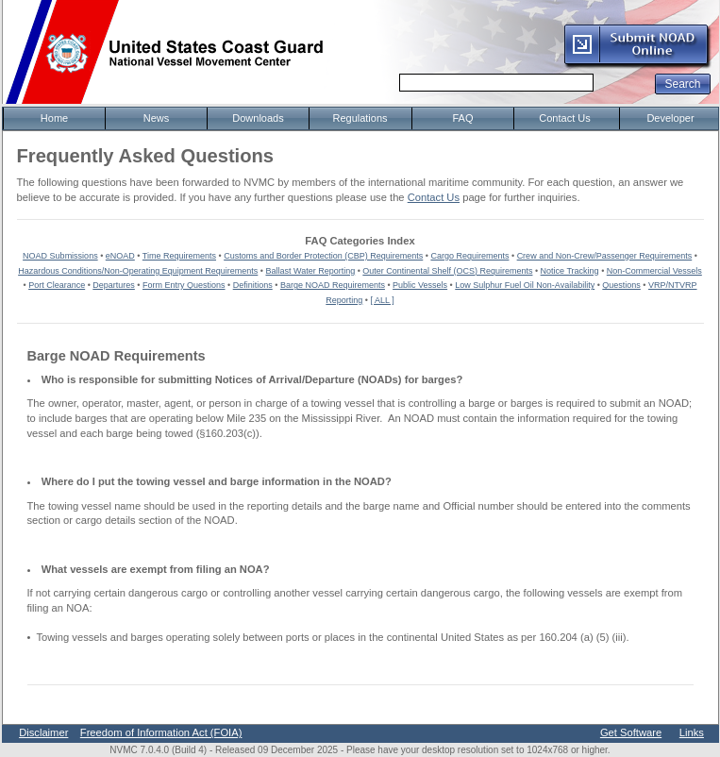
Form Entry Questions (184, 285)
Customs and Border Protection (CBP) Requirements (323, 256)
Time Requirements (179, 256)
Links (691, 732)
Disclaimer (43, 732)
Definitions (253, 285)
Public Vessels (420, 285)
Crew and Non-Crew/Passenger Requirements (605, 256)
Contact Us (434, 197)
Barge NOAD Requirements (332, 285)
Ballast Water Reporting (310, 271)
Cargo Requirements (469, 256)
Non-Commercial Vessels (654, 271)
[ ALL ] (382, 300)
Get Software (630, 732)
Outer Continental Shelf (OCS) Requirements (447, 271)
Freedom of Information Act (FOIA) (161, 732)
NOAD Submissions (60, 256)
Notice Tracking (570, 271)
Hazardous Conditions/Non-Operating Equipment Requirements (138, 271)
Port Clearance (56, 285)
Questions (621, 285)
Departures (113, 285)
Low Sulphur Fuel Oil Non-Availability (524, 285)
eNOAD (120, 256)
